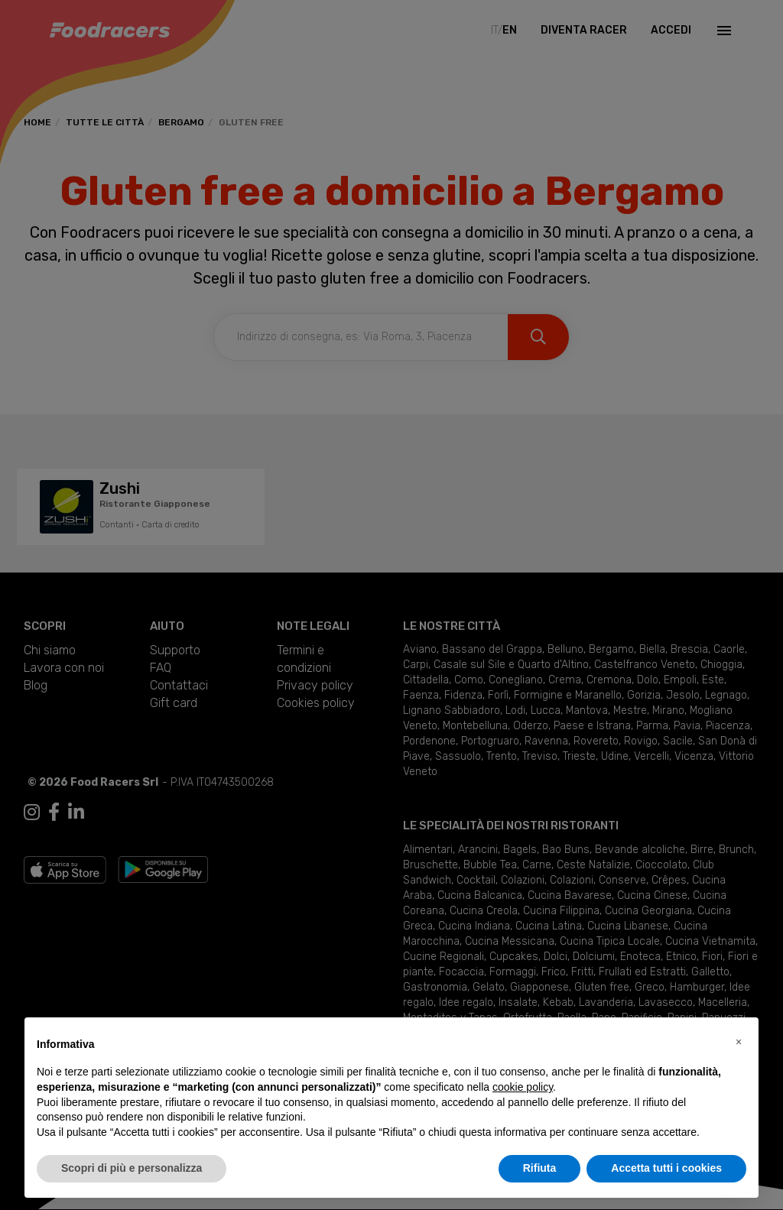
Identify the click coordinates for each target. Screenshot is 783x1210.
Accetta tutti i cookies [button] (666, 1168)
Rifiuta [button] (540, 1168)
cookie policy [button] (522, 1087)
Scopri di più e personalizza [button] (131, 1168)
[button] (738, 1042)
